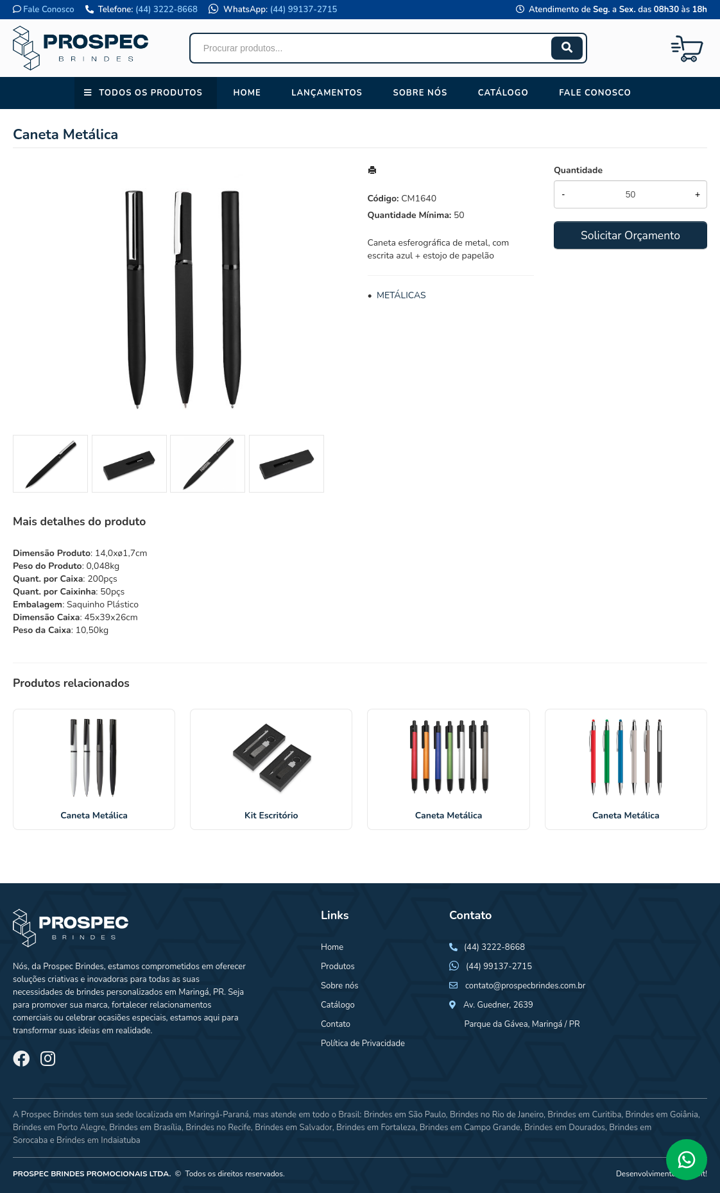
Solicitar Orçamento (630, 235)
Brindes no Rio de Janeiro (497, 1115)
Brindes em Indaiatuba (98, 1140)
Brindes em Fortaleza (375, 1127)
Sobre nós (420, 93)
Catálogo (503, 93)
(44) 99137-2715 (304, 9)
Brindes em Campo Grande (470, 1127)
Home (247, 93)
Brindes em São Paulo (405, 1115)
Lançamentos (327, 93)
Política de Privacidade (363, 1043)
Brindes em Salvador (293, 1127)
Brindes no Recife (217, 1127)
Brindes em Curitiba (584, 1115)
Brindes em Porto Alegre (59, 1127)
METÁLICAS (401, 295)
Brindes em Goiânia (662, 1115)
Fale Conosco (48, 9)
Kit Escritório (271, 815)
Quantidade (578, 170)
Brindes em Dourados (564, 1127)
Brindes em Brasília (145, 1127)
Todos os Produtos (150, 93)
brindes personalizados (118, 992)
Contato (335, 1024)
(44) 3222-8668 (166, 9)
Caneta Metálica (94, 815)
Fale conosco (595, 93)
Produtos (338, 966)
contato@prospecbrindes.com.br (525, 986)
